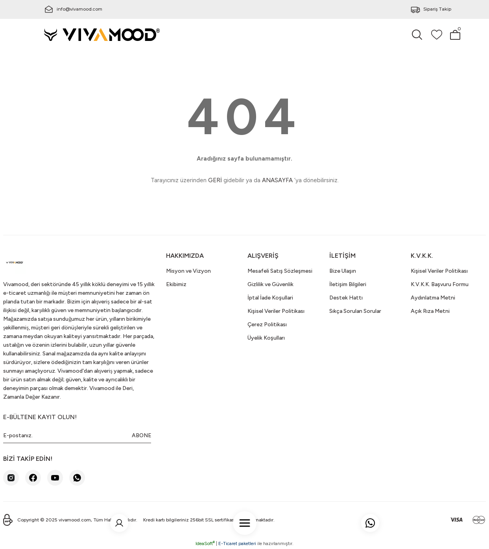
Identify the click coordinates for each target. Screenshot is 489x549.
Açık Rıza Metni (430, 311)
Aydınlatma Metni (433, 297)
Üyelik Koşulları (266, 338)
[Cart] (455, 34)
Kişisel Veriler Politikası (275, 311)
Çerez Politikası (267, 324)
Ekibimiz (176, 284)
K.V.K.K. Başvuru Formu (440, 284)
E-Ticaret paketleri (237, 543)
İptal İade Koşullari (270, 297)
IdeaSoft (205, 543)
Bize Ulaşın (342, 271)
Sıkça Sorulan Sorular (355, 311)
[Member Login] (120, 516)
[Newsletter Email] (77, 435)
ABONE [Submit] (141, 435)
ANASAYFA (277, 180)
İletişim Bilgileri (347, 284)
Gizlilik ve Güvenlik (270, 284)
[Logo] (102, 34)
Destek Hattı (346, 297)
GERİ (215, 180)
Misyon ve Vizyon (188, 271)
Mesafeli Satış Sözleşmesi (279, 271)
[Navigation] (244, 516)
